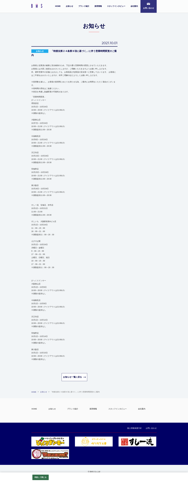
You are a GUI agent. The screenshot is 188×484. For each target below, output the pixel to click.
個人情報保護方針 (134, 428)
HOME (58, 6)
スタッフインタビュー (116, 6)
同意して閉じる (40, 477)
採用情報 (98, 6)
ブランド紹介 (83, 6)
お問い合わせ (148, 8)
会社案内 (134, 6)
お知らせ (69, 6)
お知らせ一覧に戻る (72, 377)
